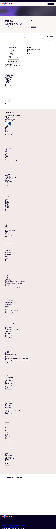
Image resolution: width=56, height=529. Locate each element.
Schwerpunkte (34, 3)
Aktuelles (40, 3)
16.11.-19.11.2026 (33, 27)
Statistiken (49, 40)
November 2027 (33, 28)
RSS (3, 526)
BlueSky (12, 525)
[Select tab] (9, 116)
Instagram (7, 525)
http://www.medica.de (30, 51)
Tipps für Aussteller (50, 41)
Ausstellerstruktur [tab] (11, 115)
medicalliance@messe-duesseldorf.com (33, 49)
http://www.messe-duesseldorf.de (14, 57)
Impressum (4, 527)
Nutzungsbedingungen (13, 527)
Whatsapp (15, 525)
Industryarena (25, 525)
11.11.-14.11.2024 (33, 25)
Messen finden (50, 3)
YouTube (22, 525)
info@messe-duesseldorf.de (13, 56)
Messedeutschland (27, 3)
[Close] (1, 514)
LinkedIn (3, 525)
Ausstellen (20, 3)
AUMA (44, 3)
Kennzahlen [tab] (6, 115)
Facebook (19, 525)
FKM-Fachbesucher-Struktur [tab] (16, 115)
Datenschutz (8, 527)
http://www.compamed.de (31, 50)
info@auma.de (4, 523)
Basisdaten (49, 38)
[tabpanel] (25, 138)
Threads (10, 525)
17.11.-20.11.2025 (33, 26)
